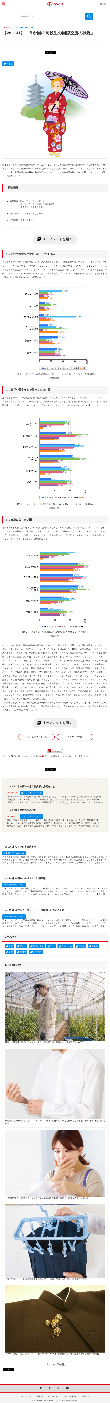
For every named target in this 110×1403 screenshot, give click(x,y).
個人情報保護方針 (71, 1396)
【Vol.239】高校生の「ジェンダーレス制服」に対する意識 (33, 910)
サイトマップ (25, 1396)
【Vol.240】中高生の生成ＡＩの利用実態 (23, 878)
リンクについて (54, 1396)
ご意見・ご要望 (75, 737)
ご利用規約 (39, 1396)
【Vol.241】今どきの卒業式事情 (19, 846)
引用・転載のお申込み (36, 737)
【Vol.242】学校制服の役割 (21, 810)
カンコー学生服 (55, 1364)
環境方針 (86, 1396)
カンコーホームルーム (25, 28)
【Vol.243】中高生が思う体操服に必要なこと (31, 786)
